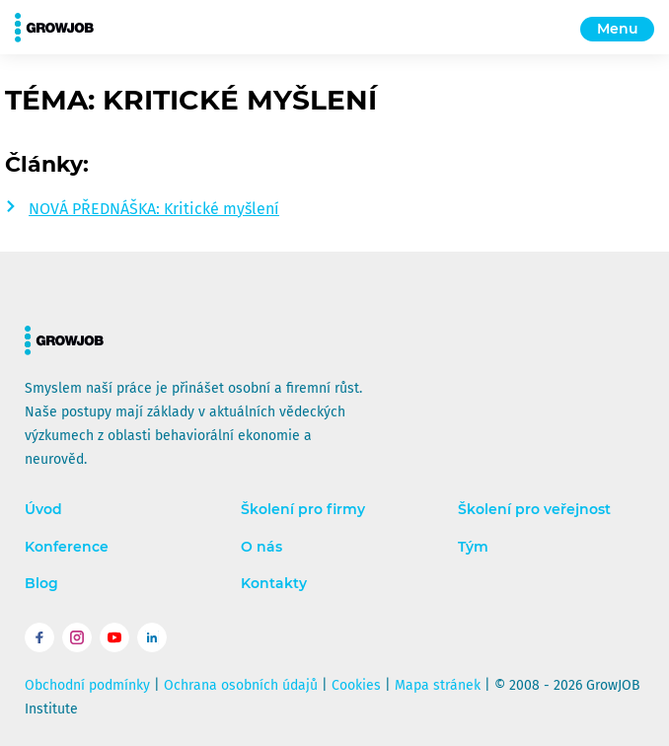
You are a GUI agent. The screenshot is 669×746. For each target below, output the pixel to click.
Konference (67, 547)
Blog (41, 583)
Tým (473, 547)
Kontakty (274, 583)
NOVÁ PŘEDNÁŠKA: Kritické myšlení (154, 208)
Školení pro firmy (303, 509)
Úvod (43, 509)
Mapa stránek (438, 685)
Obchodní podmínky (87, 685)
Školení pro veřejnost (534, 509)
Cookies (356, 685)
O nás (261, 547)
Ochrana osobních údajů (241, 685)
